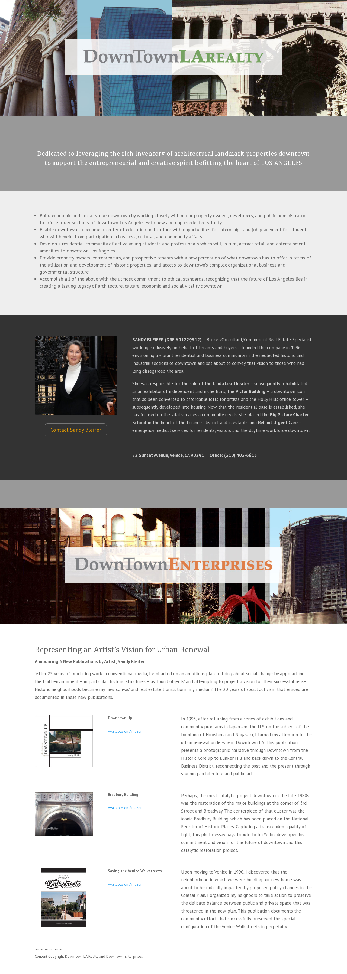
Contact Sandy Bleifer (75, 429)
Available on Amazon (125, 731)
